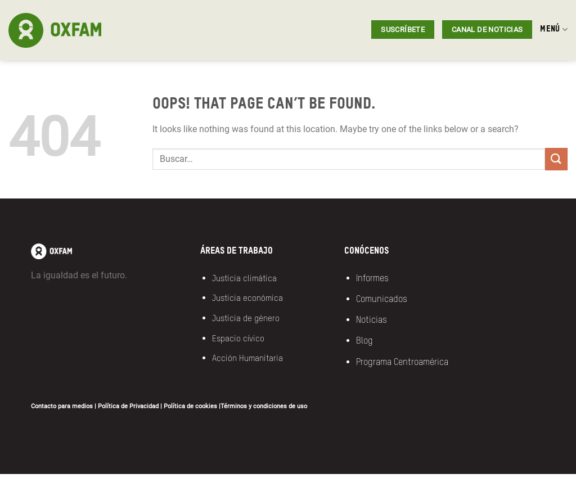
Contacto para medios (62, 406)
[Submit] (556, 159)
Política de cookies (190, 406)
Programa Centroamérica (402, 362)
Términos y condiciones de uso (263, 406)
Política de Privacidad (128, 406)
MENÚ (554, 29)
